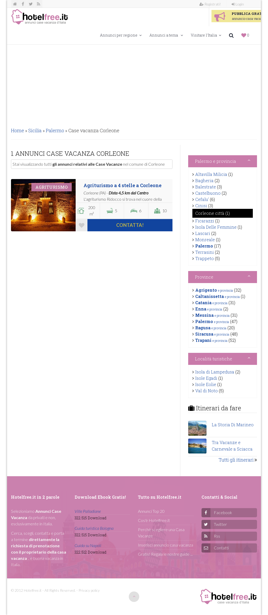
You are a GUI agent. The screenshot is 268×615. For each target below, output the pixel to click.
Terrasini (204, 252)
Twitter (220, 524)
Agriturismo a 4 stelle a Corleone (122, 185)
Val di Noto (206, 390)
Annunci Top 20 (151, 511)
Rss (217, 535)
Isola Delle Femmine (216, 227)
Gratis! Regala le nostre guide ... (165, 553)
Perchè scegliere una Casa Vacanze (161, 532)
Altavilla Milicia (211, 174)
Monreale (205, 239)
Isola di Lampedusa (214, 372)
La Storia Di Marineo (233, 424)
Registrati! (210, 4)
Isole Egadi (206, 378)
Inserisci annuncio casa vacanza (165, 544)
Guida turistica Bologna (94, 528)
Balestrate (205, 186)
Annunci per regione (121, 35)
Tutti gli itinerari (236, 460)
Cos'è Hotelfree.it (154, 520)
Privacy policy (89, 590)
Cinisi (201, 205)
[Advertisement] (134, 83)
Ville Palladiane (88, 511)
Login (238, 4)
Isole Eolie (205, 384)
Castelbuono (208, 193)
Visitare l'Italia (206, 35)
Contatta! (130, 225)
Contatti (221, 547)
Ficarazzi (204, 220)
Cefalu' (202, 199)
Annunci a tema (166, 35)
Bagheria (204, 180)
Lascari (202, 233)
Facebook (223, 512)
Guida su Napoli (88, 545)
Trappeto (204, 258)
